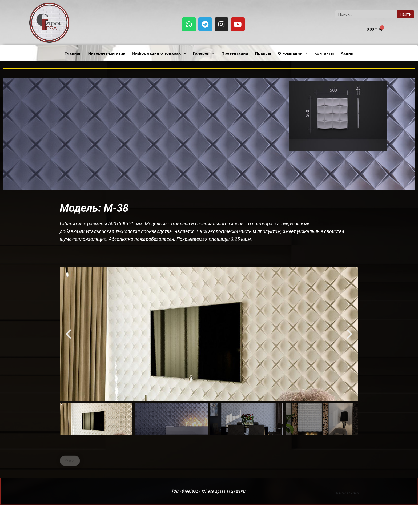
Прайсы (263, 53)
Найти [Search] (405, 14)
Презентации (235, 53)
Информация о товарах (159, 53)
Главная (73, 53)
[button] (68, 334)
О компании (293, 53)
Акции (347, 53)
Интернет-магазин (107, 53)
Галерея (204, 53)
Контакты (324, 53)
